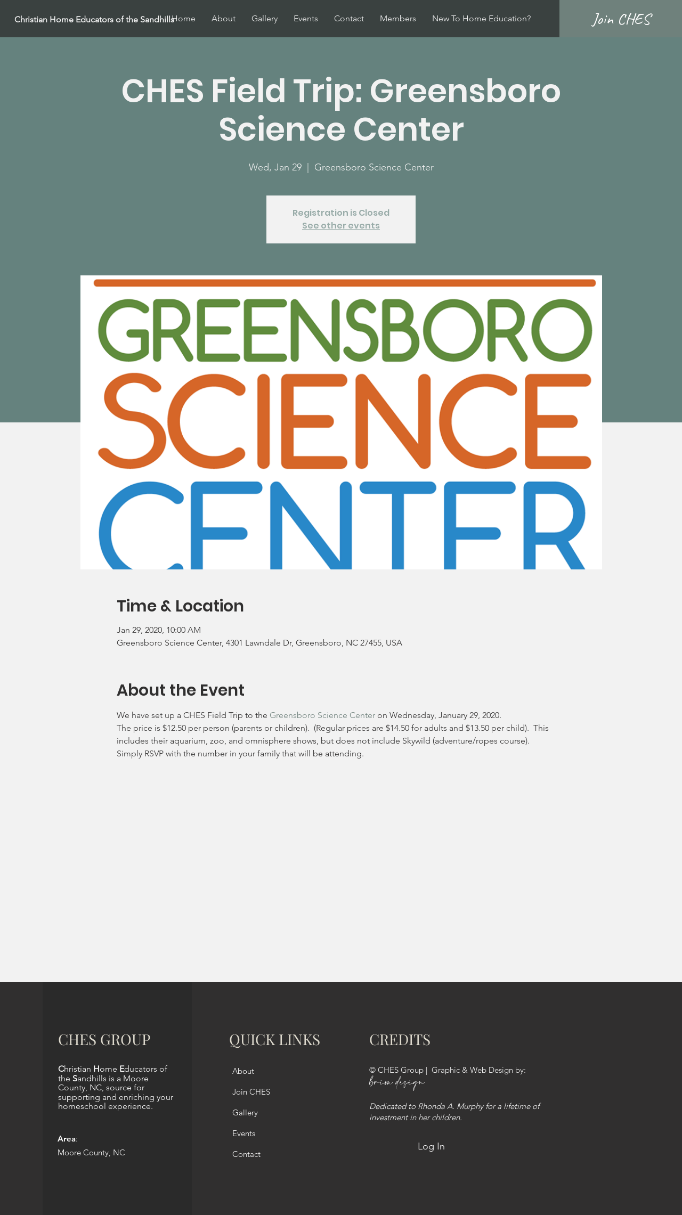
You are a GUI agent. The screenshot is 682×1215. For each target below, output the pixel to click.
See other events (341, 225)
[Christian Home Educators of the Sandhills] (120, 20)
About (243, 1071)
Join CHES (251, 1092)
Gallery (245, 1112)
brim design (397, 1082)
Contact (246, 1154)
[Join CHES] (620, 18)
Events (243, 1133)
